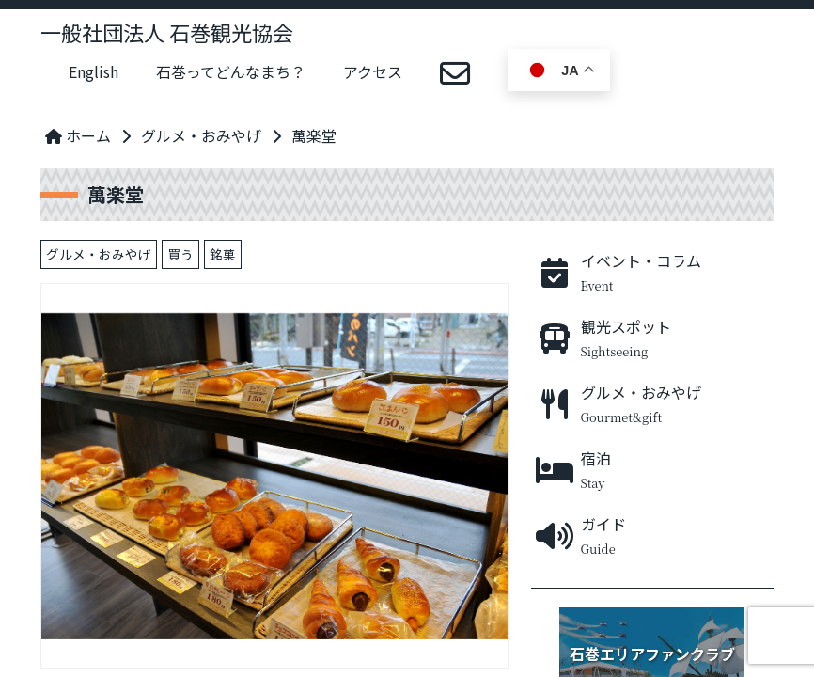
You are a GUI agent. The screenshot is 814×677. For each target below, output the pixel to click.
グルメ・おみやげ (201, 135)
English (93, 71)
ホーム (78, 135)
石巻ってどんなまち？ (230, 71)
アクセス (372, 71)
